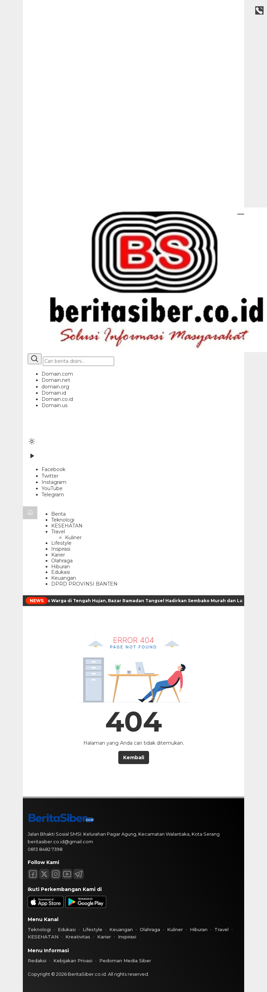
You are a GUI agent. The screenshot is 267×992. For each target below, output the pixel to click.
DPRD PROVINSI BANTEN (84, 584)
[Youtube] (67, 874)
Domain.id (54, 393)
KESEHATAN (67, 526)
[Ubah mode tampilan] (32, 441)
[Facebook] (53, 469)
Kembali (133, 757)
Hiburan (60, 566)
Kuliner (73, 537)
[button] (133, 389)
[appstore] (46, 906)
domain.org (55, 387)
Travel (58, 532)
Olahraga (62, 561)
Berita (58, 514)
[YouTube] (52, 488)
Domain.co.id (57, 399)
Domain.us (54, 405)
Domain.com (57, 374)
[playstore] (85, 906)
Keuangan (63, 578)
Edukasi (60, 572)
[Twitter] (50, 476)
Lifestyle (61, 543)
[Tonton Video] (32, 458)
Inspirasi (60, 549)
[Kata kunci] (78, 361)
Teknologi (62, 520)
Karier (58, 555)
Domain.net (56, 380)
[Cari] (35, 358)
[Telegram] (53, 495)
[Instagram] (54, 482)
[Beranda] (30, 512)
